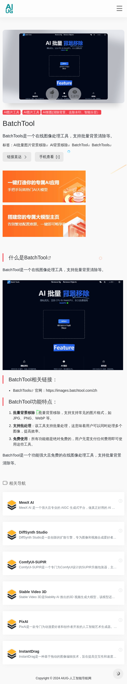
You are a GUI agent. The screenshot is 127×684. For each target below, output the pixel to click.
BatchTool (80, 145)
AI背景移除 (59, 145)
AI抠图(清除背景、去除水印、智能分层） (71, 112)
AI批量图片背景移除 (30, 145)
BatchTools (101, 145)
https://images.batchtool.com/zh (71, 390)
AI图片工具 (11, 112)
